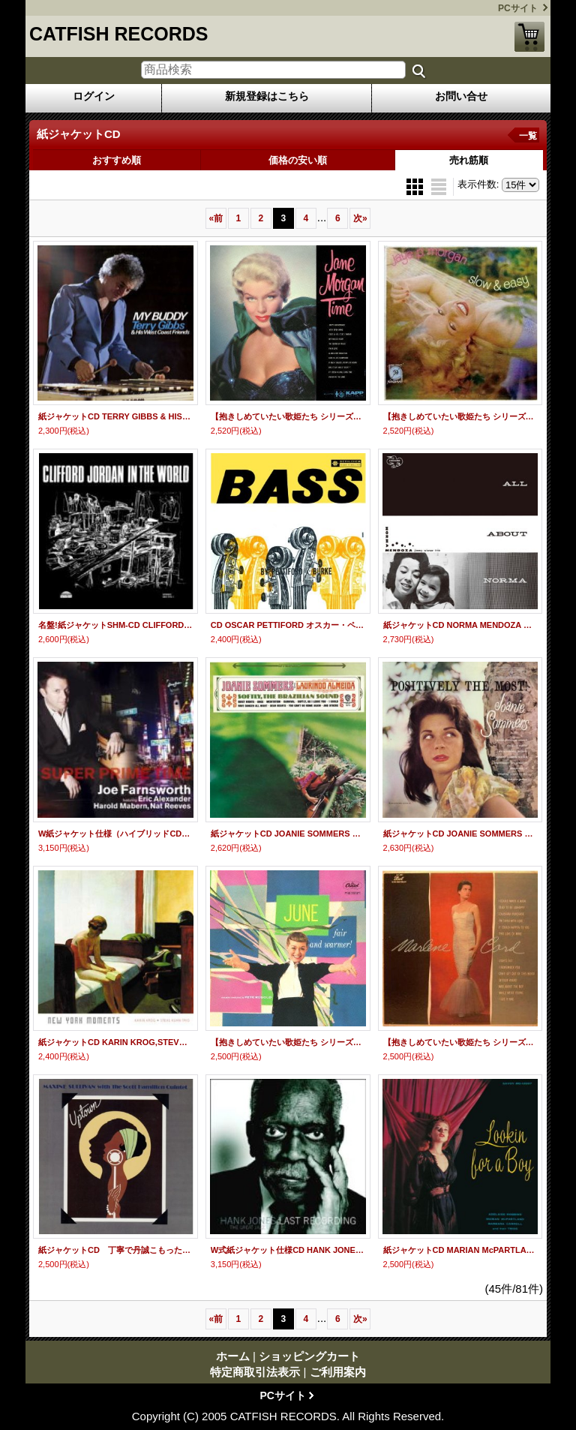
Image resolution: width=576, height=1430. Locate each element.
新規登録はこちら (267, 96)
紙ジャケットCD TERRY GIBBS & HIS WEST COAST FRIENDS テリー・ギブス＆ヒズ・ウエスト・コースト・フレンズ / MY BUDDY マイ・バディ (115, 416)
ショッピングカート (529, 37)
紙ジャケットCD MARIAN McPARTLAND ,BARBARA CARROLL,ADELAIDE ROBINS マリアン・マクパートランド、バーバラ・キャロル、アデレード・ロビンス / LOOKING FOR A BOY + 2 (460, 1249)
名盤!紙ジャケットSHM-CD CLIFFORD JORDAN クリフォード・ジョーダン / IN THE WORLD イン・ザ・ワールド (115, 624)
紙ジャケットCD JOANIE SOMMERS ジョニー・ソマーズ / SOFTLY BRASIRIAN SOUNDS (288, 833)
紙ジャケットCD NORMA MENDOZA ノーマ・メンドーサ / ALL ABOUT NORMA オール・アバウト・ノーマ (460, 624)
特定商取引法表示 (255, 1371)
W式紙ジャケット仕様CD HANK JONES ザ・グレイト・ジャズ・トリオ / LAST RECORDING (288, 1249)
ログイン (94, 96)
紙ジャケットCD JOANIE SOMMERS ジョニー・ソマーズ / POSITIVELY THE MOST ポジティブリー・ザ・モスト (460, 833)
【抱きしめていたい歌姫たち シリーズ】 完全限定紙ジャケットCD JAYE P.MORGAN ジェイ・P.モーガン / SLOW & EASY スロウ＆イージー (460, 416)
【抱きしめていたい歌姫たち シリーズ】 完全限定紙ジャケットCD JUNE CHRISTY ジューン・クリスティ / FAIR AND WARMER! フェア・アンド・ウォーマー (288, 1042)
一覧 (528, 136)
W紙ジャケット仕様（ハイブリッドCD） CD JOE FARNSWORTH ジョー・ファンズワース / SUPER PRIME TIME (115, 833)
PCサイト (518, 8)
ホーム (233, 1356)
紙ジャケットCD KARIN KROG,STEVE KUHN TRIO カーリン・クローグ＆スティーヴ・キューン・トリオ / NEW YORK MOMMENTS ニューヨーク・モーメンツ (115, 1042)
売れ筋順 (468, 160)
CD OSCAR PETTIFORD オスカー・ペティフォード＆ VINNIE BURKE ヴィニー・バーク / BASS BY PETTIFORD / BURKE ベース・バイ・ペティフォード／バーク (288, 624)
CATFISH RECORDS (118, 33)
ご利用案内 (338, 1371)
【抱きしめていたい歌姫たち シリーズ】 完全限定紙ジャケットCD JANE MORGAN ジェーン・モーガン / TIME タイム (288, 416)
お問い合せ (461, 96)
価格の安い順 (297, 160)
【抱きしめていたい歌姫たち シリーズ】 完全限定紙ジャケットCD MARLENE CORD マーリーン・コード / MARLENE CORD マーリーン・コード (460, 1042)
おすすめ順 (116, 160)
